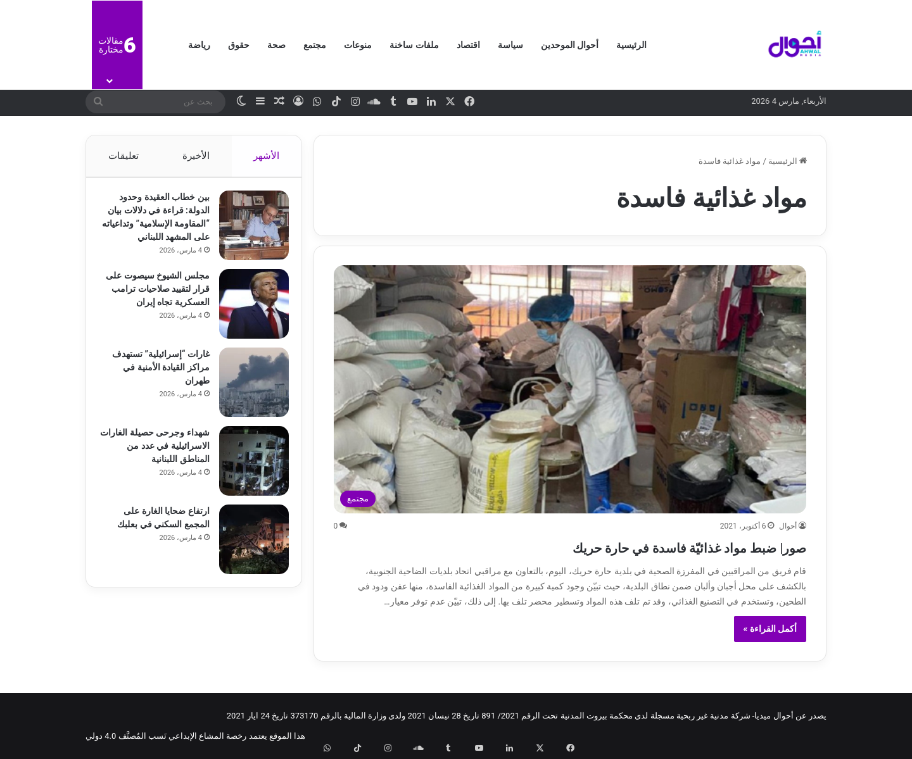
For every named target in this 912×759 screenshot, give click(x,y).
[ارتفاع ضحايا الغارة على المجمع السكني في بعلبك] (247, 554)
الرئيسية (631, 45)
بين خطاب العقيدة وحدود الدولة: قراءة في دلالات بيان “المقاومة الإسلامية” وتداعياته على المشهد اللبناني (158, 229)
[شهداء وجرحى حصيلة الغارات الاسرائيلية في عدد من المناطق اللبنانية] (247, 476)
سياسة (510, 45)
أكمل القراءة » (770, 629)
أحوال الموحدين (569, 45)
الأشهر (267, 155)
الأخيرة (196, 155)
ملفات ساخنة (414, 45)
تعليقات (123, 155)
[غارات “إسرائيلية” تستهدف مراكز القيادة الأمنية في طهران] (247, 397)
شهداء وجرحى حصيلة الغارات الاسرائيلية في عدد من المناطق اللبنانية (154, 460)
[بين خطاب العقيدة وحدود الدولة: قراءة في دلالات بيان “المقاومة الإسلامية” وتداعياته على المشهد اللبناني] (247, 232)
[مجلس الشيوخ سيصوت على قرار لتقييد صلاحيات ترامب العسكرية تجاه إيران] (247, 319)
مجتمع (314, 45)
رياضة (199, 45)
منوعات (358, 45)
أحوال (788, 526)
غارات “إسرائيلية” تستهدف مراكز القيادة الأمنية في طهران (154, 382)
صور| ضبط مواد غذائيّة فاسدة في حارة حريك (633, 546)
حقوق (239, 45)
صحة (276, 45)
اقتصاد (468, 45)
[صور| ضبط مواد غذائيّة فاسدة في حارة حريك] (570, 389)
